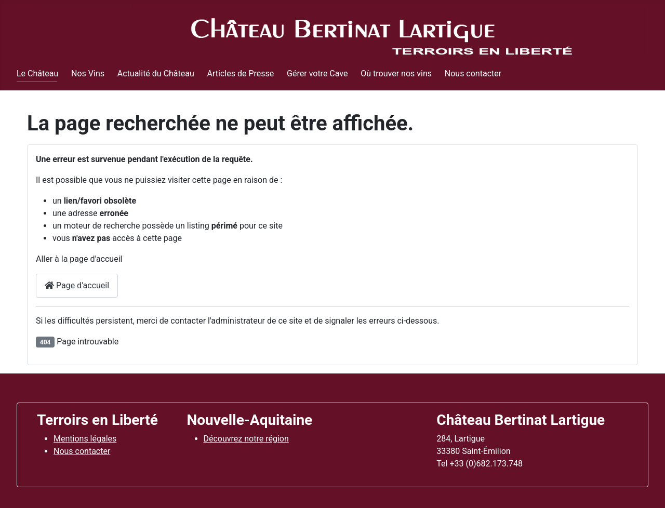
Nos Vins (87, 73)
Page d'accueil (77, 285)
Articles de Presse (240, 73)
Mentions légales (85, 439)
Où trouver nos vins (396, 73)
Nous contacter (473, 73)
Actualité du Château (155, 73)
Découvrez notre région (246, 439)
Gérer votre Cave (317, 73)
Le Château (37, 73)
